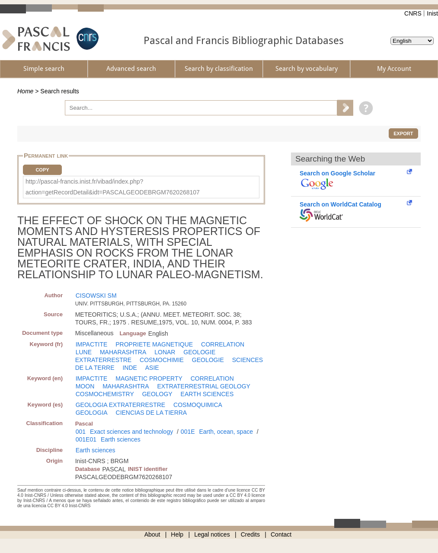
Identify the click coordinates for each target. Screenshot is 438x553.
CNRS (413, 13)
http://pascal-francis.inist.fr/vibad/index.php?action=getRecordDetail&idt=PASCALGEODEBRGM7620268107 (113, 187)
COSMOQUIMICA (197, 404)
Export (403, 133)
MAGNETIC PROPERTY (148, 378)
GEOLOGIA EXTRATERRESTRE (120, 404)
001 (81, 431)
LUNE (84, 352)
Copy (42, 169)
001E (188, 431)
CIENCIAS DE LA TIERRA (151, 412)
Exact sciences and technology (131, 431)
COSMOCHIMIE (162, 359)
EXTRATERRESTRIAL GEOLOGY (203, 386)
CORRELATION (222, 344)
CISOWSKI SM (96, 295)
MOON (85, 386)
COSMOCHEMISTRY (105, 394)
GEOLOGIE (208, 359)
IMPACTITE (92, 344)
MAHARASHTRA (123, 352)
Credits (250, 534)
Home (25, 91)
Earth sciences (121, 439)
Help (177, 534)
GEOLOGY (157, 394)
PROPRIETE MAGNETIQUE (154, 344)
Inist (432, 13)
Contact (281, 534)
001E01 (86, 439)
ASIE (152, 367)
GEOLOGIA (92, 412)
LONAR (164, 352)
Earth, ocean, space (226, 431)
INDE (129, 367)
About (152, 534)
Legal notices (212, 534)
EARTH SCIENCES (207, 394)
